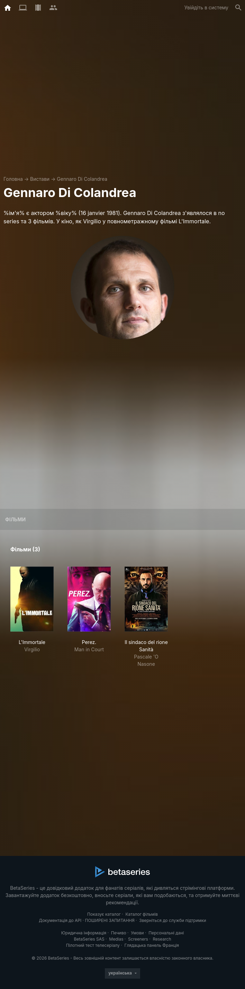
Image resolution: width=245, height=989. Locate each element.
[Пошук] (238, 7)
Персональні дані (166, 932)
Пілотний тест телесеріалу (93, 945)
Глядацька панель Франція (151, 945)
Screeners (138, 939)
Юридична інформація (84, 932)
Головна (13, 179)
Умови (137, 932)
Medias (116, 939)
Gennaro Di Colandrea (82, 179)
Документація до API (60, 920)
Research (162, 939)
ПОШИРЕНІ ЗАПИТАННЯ (109, 920)
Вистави (39, 179)
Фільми (15, 519)
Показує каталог (104, 914)
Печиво (118, 932)
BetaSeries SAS (89, 939)
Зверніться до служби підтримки (172, 920)
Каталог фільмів (141, 914)
